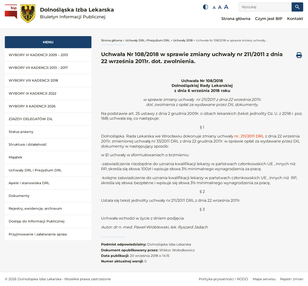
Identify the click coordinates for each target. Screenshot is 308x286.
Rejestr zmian (291, 279)
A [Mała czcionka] (214, 7)
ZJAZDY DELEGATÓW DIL (31, 119)
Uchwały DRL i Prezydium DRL (35, 170)
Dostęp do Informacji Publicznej (36, 221)
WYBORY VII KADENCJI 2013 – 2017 (38, 67)
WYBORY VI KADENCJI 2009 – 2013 (38, 55)
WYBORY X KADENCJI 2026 (32, 106)
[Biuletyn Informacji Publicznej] (11, 14)
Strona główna (235, 18)
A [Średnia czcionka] (220, 7)
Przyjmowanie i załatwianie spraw (38, 234)
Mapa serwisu (264, 279)
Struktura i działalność (28, 144)
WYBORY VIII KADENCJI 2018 (33, 80)
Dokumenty (19, 196)
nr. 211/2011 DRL (248, 136)
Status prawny (21, 132)
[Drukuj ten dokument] (299, 55)
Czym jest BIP (268, 18)
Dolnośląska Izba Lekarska (77, 13)
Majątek (15, 157)
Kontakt (295, 18)
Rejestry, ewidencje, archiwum (35, 208)
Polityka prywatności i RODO (223, 279)
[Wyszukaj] (265, 7)
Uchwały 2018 (183, 40)
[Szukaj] (297, 7)
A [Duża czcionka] (226, 6)
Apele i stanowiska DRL (29, 183)
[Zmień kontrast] (205, 7)
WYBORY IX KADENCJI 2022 (32, 93)
